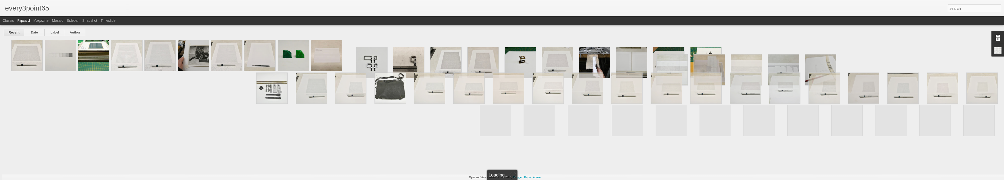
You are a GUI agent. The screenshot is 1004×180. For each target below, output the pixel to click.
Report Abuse (532, 177)
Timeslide (108, 20)
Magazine (41, 20)
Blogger (517, 177)
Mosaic (57, 20)
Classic (8, 20)
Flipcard (23, 20)
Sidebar (73, 20)
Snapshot (89, 20)
